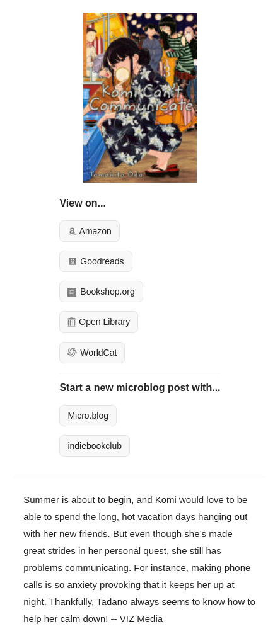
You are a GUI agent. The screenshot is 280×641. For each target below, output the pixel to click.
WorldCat (92, 353)
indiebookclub (94, 446)
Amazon (89, 231)
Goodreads (95, 261)
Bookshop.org (100, 291)
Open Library (98, 322)
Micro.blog (87, 416)
